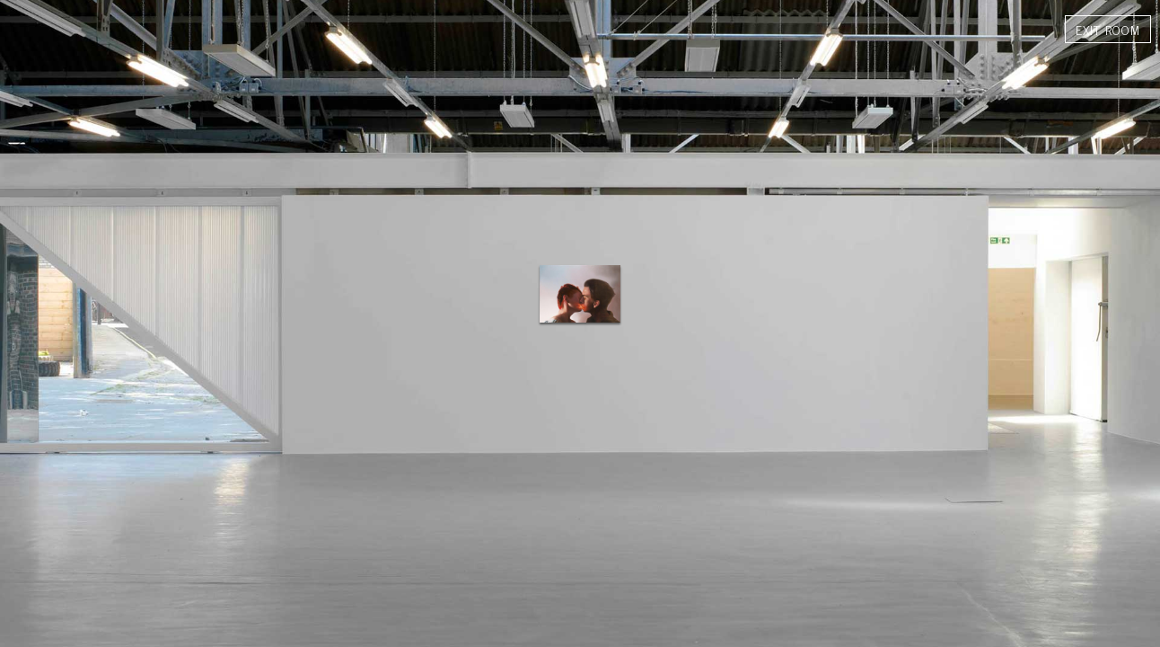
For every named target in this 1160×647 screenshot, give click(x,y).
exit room (1108, 29)
